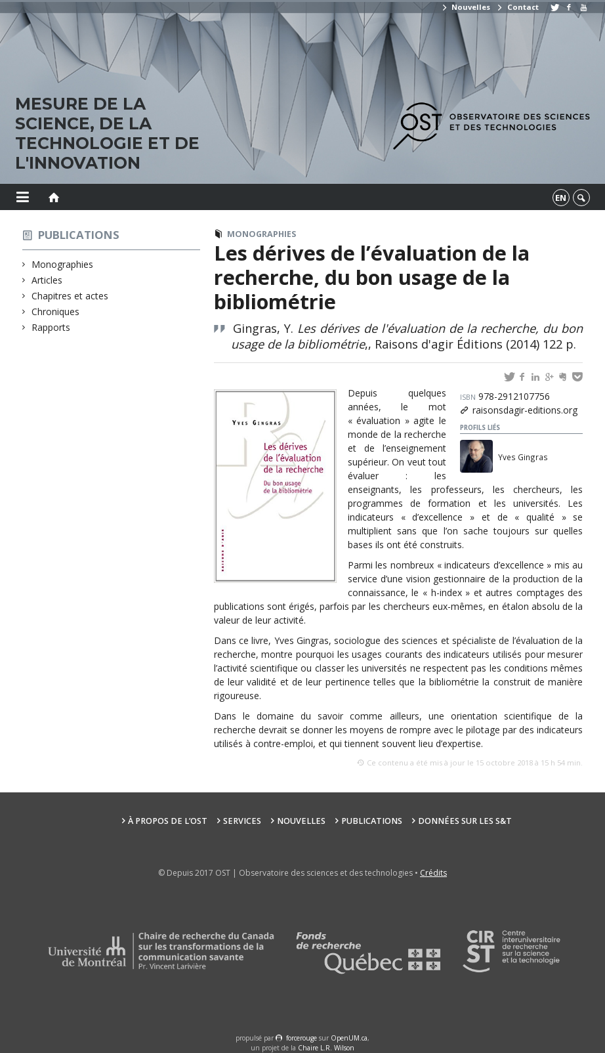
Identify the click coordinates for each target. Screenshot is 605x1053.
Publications (78, 234)
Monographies (62, 264)
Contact (517, 7)
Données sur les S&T (465, 821)
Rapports (51, 327)
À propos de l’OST (167, 821)
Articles (47, 280)
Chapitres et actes (70, 296)
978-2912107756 (505, 396)
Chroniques (55, 311)
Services (242, 821)
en (560, 198)
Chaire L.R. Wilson (326, 1047)
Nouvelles (465, 7)
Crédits (433, 872)
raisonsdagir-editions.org (524, 410)
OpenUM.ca (349, 1037)
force (301, 1037)
